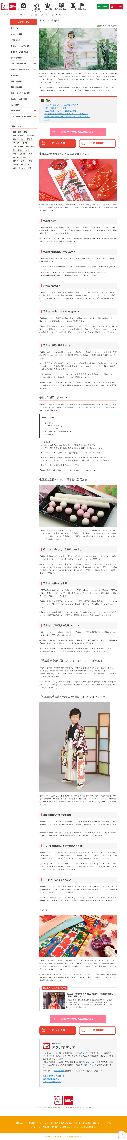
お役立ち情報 (59, 1071)
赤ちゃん (22, 168)
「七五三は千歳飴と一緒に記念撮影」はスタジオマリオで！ (67, 117)
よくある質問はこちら (52, 1082)
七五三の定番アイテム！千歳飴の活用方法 (60, 111)
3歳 (22, 164)
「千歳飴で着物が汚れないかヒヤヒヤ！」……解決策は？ (66, 114)
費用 (30, 154)
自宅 (24, 157)
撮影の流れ (87, 1123)
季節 (30, 161)
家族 (14, 139)
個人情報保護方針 (90, 1127)
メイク (31, 157)
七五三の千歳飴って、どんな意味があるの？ (61, 105)
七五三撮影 (34, 15)
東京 (29, 168)
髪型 (25, 132)
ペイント (16, 157)
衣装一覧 (77, 1123)
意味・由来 (30, 146)
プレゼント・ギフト (20, 143)
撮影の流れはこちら (51, 1079)
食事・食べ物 (18, 146)
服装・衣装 (17, 132)
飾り (27, 150)
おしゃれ (22, 154)
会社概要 (63, 1127)
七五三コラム (45, 15)
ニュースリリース (75, 1127)
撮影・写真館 (18, 135)
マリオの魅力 (53, 1123)
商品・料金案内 (66, 1123)
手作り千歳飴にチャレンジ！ (55, 108)
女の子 (23, 161)
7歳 (14, 168)
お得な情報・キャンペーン (37, 1123)
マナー (15, 164)
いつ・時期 (30, 135)
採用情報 (54, 1127)
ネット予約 (118, 6)
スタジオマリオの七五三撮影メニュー (78, 132)
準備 (14, 154)
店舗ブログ (97, 1123)
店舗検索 (104, 6)
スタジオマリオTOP (10, 15)
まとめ (47, 120)
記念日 (29, 139)
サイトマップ (35, 1127)
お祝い (21, 139)
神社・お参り (18, 150)
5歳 (28, 164)
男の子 (15, 161)
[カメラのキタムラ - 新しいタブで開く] (12, 6)
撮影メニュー (24, 15)
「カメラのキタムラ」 (81, 1053)
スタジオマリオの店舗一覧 (54, 1076)
